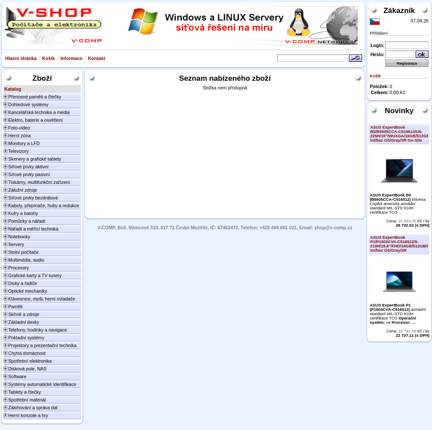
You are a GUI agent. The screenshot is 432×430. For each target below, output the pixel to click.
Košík (48, 58)
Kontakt (96, 58)
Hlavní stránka (21, 58)
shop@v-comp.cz (333, 227)
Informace (71, 58)
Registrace (407, 63)
